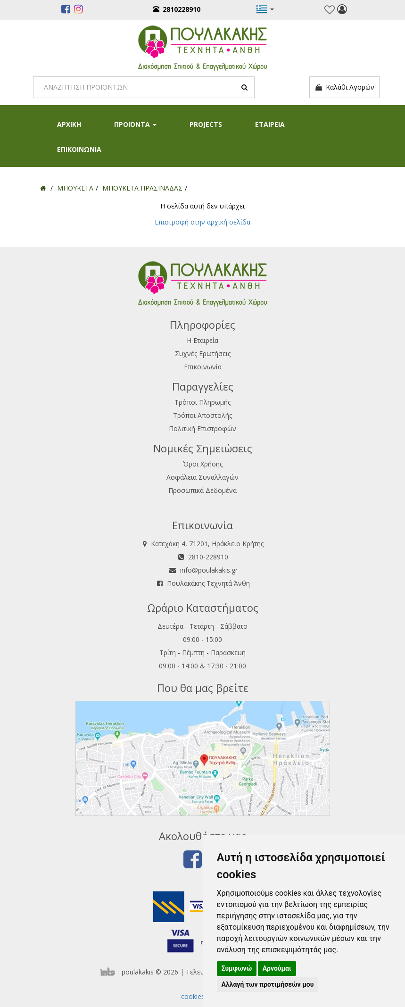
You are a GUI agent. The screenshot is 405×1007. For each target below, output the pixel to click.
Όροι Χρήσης (203, 463)
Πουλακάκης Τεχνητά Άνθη (208, 583)
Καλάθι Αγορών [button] (344, 87)
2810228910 (176, 9)
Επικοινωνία (203, 366)
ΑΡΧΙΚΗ (69, 124)
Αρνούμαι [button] (277, 968)
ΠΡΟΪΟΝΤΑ (135, 124)
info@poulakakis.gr (209, 570)
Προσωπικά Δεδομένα (202, 490)
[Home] (43, 187)
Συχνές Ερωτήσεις (203, 353)
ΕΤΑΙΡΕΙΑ (270, 124)
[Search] (144, 87)
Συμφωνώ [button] (237, 968)
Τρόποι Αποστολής (202, 415)
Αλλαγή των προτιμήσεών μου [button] (268, 984)
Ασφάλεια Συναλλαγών (202, 477)
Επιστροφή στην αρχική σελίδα (202, 221)
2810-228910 (208, 556)
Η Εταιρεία (202, 340)
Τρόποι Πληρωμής (202, 402)
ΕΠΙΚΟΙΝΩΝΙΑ (79, 149)
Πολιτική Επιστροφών (202, 428)
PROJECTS (206, 124)
